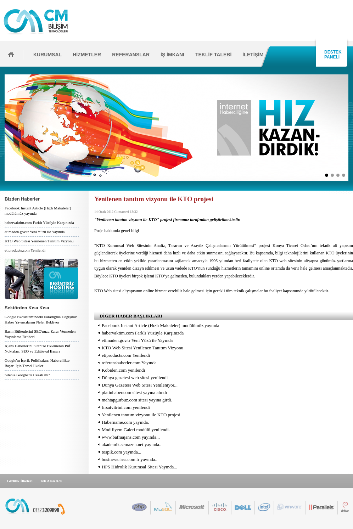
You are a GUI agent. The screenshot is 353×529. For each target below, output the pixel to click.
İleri (350, 127)
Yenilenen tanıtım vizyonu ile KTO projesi (141, 414)
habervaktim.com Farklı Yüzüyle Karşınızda (39, 222)
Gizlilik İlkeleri (20, 481)
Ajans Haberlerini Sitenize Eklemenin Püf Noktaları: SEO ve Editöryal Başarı (37, 348)
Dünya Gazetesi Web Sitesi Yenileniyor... (140, 385)
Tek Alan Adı (51, 481)
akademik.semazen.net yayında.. (132, 444)
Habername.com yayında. (125, 422)
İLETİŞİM (252, 54)
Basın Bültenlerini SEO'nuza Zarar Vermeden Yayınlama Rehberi (40, 334)
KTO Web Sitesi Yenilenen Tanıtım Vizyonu (39, 241)
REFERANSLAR (131, 54)
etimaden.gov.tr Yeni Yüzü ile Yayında (35, 232)
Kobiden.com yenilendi (123, 370)
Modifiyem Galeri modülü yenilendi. (136, 429)
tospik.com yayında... (121, 452)
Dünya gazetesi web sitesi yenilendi (135, 377)
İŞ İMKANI (172, 54)
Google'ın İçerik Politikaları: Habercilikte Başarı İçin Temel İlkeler (37, 363)
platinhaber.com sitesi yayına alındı (134, 392)
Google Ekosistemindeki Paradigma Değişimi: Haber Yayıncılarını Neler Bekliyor (41, 319)
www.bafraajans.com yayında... (131, 437)
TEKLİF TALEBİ (213, 54)
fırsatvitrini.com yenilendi (126, 407)
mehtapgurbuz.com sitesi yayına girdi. (137, 400)
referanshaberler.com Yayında (129, 362)
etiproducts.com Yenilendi (25, 250)
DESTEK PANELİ (331, 55)
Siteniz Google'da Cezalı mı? (27, 375)
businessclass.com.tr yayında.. (129, 459)
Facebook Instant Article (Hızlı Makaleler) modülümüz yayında (38, 210)
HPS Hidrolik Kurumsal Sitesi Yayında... (139, 466)
